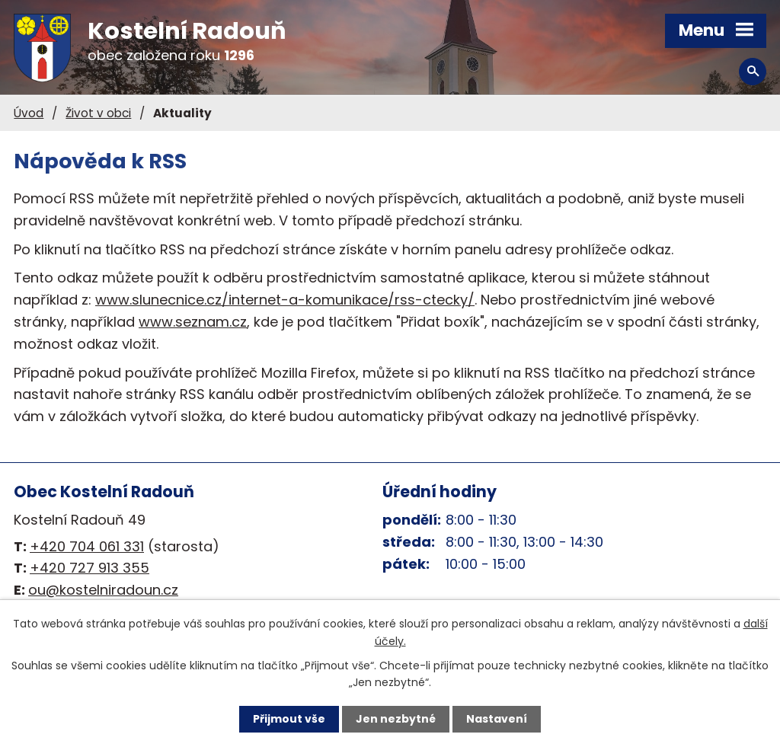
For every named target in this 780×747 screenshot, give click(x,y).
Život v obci (98, 113)
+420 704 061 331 (87, 546)
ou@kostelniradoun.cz (103, 589)
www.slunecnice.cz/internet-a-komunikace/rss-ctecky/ (285, 299)
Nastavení (496, 718)
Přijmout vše (289, 718)
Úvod (28, 113)
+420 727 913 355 (89, 567)
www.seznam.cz (193, 321)
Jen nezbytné (396, 718)
